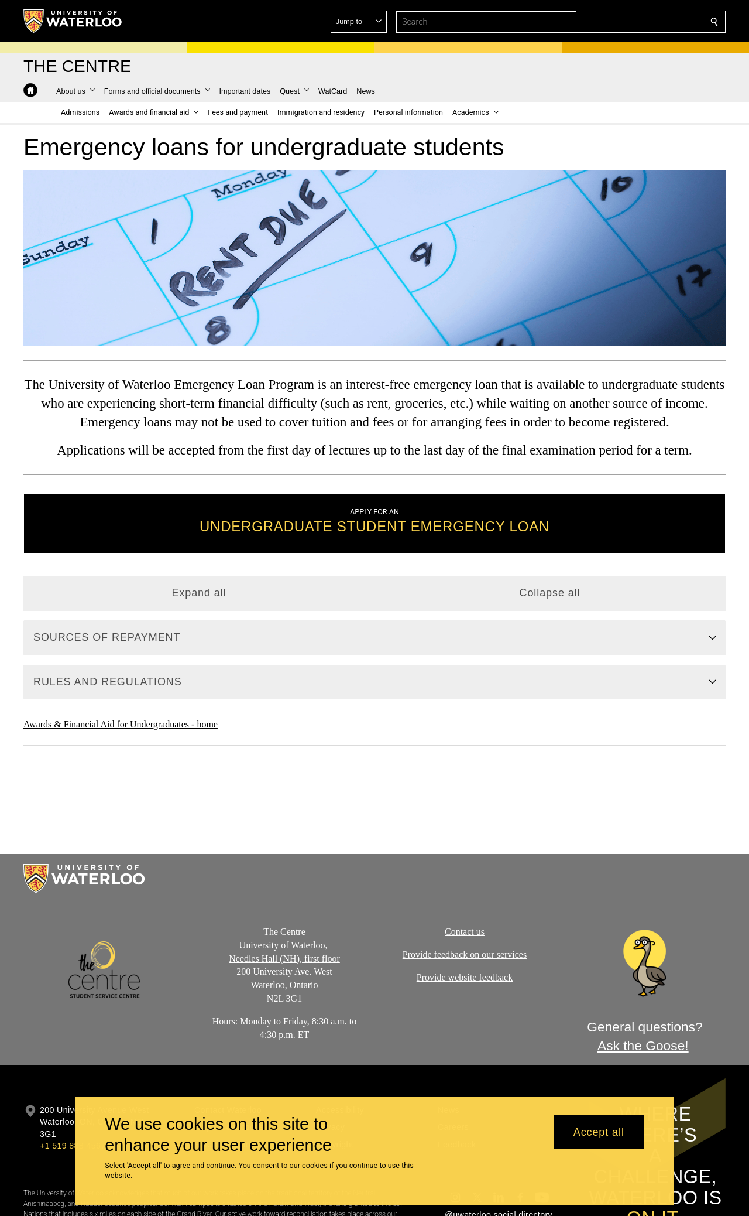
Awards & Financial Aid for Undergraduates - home (120, 724)
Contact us (465, 932)
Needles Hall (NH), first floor (284, 959)
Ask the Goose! (643, 1046)
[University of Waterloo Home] (73, 21)
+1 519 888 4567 (72, 1145)
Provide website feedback (465, 977)
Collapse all (550, 593)
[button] (629, 21)
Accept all (598, 1132)
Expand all (198, 593)
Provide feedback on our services (465, 954)
